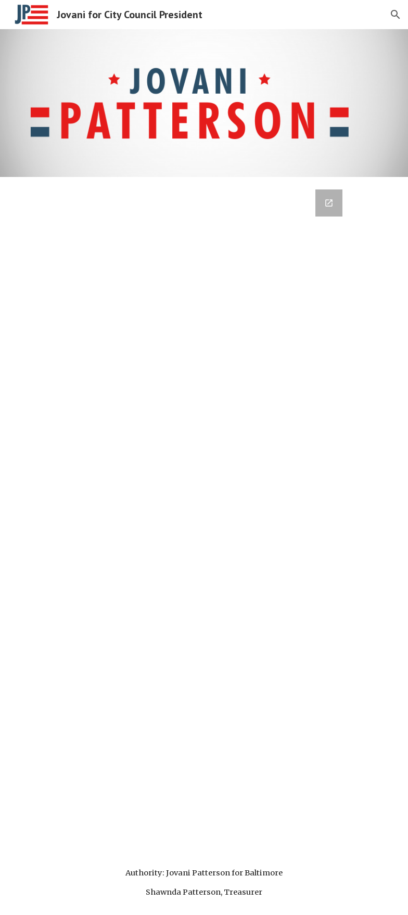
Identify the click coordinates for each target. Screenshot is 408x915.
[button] (395, 14)
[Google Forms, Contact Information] (189, 513)
